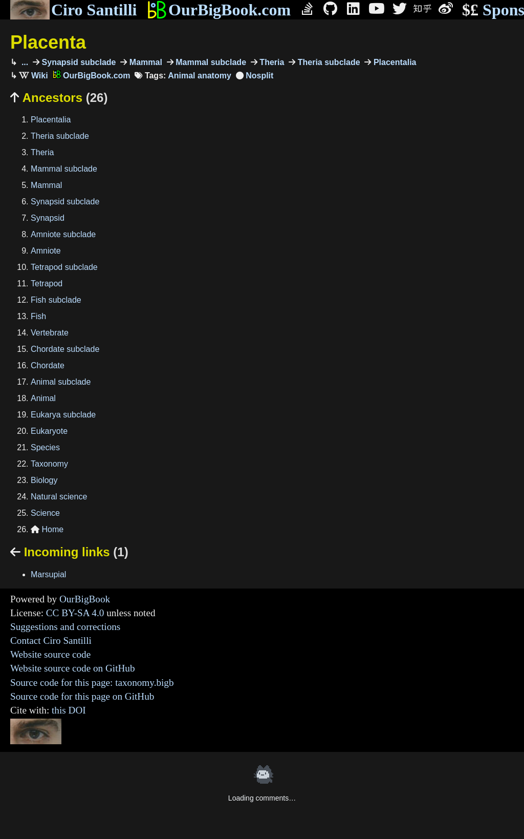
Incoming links (69, 552)
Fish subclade (56, 300)
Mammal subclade (209, 62)
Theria (270, 62)
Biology (44, 480)
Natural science (59, 496)
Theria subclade (327, 62)
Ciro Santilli (73, 9)
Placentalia (393, 62)
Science (45, 513)
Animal (43, 398)
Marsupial (48, 574)
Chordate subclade (65, 349)
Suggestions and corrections (65, 626)
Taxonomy (49, 463)
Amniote (46, 250)
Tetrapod (46, 283)
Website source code (50, 654)
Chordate (47, 365)
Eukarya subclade (63, 414)
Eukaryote (49, 431)
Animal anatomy (199, 75)
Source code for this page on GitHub (82, 696)
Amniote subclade (63, 234)
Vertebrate (50, 332)
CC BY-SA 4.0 (75, 612)
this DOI (69, 710)
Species (45, 447)
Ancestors (58, 97)
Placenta (48, 42)
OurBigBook (84, 599)
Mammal (144, 62)
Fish (38, 316)
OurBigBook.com (219, 9)
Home (47, 529)
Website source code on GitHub (72, 668)
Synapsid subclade (77, 62)
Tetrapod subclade (64, 267)
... (23, 62)
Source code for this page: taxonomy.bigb (92, 682)
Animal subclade (61, 381)
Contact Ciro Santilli (51, 640)
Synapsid (47, 218)
